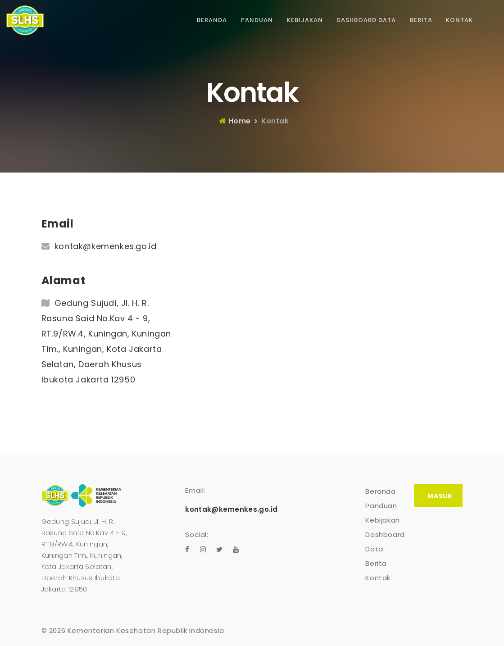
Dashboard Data (366, 20)
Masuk (439, 495)
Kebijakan (305, 20)
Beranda (212, 20)
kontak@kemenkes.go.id (105, 246)
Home (234, 121)
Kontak (459, 20)
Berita (421, 20)
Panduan (257, 20)
